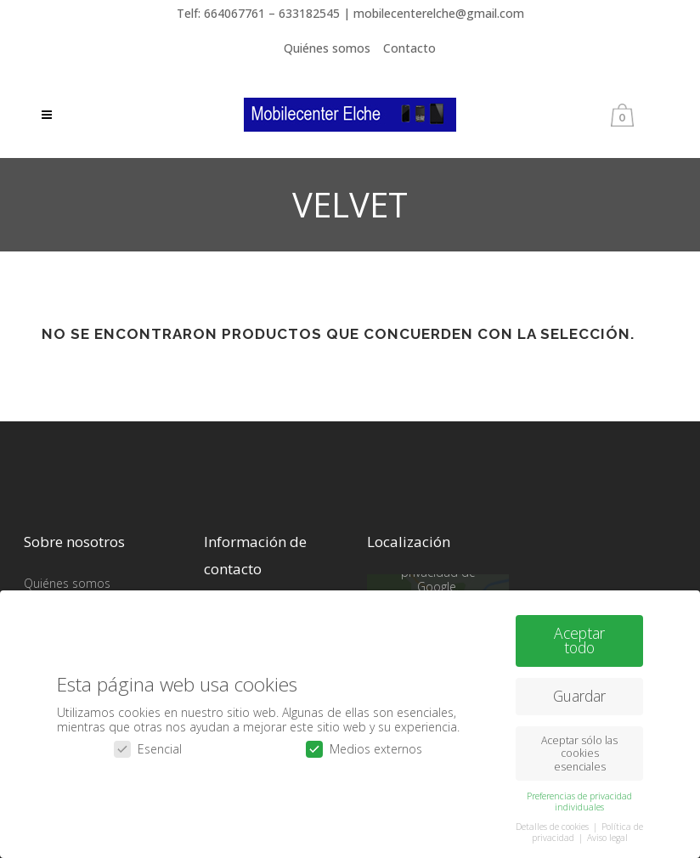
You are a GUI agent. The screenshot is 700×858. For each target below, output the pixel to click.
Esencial (148, 749)
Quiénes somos (327, 48)
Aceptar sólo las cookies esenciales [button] (579, 753)
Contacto (409, 48)
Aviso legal (607, 837)
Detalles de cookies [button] (553, 826)
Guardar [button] (579, 696)
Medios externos (364, 749)
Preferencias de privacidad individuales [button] (579, 800)
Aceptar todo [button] (579, 640)
